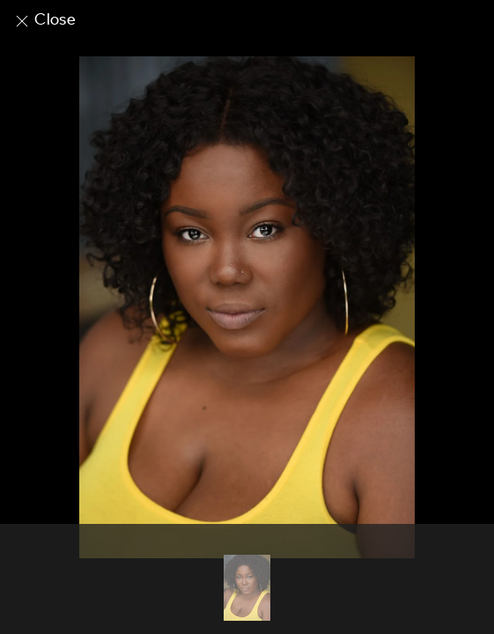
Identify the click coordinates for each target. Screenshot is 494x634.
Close (44, 19)
